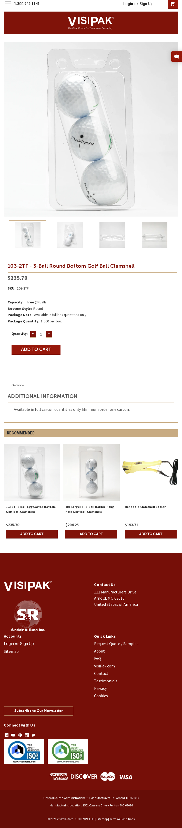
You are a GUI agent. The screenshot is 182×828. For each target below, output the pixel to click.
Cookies (101, 695)
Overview (18, 385)
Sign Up (146, 3)
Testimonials (105, 680)
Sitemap (11, 651)
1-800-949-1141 (85, 819)
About (99, 651)
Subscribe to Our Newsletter (38, 711)
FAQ (97, 658)
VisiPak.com (104, 665)
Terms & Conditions (122, 819)
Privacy (100, 688)
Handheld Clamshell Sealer (145, 507)
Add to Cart (31, 534)
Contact (101, 673)
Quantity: (20, 333)
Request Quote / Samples (116, 643)
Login (128, 3)
